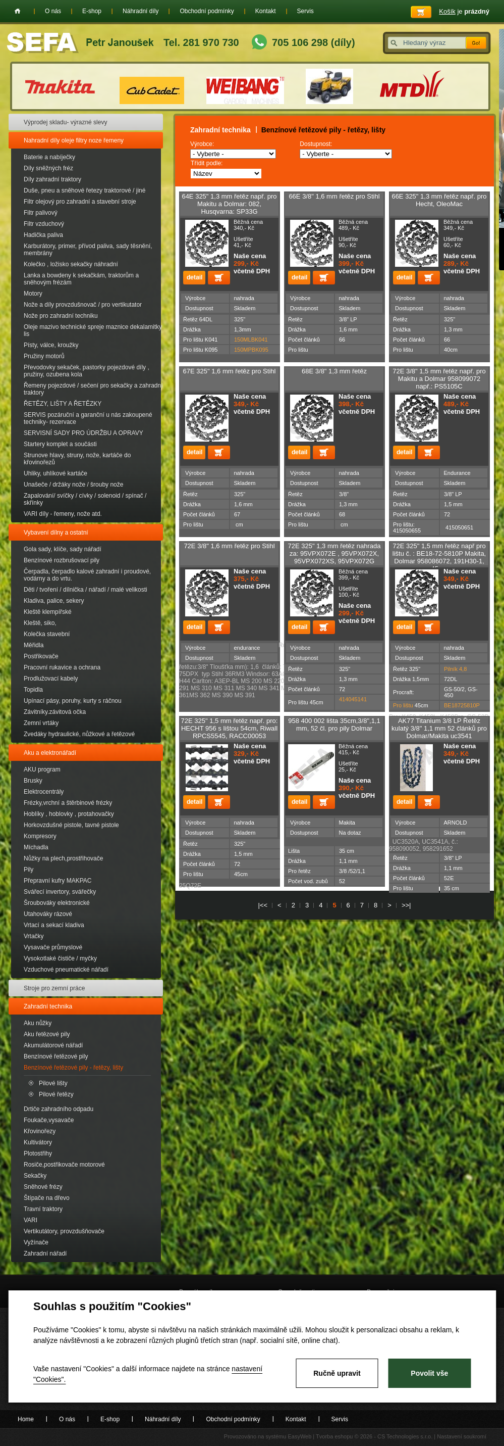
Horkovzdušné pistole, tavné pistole (71, 825)
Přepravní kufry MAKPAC (57, 880)
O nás (53, 11)
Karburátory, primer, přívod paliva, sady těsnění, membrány (88, 250)
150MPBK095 (251, 350)
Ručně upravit (336, 1373)
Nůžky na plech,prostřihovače (63, 858)
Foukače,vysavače (49, 1120)
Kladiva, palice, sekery (54, 600)
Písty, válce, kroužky (51, 345)
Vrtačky (34, 936)
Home (17, 11)
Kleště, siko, (40, 622)
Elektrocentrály (44, 791)
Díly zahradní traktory (52, 179)
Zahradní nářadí (45, 1253)
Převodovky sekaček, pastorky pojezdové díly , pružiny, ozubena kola (86, 371)
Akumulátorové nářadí (53, 1045)
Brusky (33, 780)
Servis (305, 11)
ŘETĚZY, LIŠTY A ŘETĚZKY (62, 403)
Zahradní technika (48, 1006)
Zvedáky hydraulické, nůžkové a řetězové (79, 734)
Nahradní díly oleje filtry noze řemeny (74, 140)
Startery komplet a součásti (60, 444)
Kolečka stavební (47, 634)
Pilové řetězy (56, 1094)
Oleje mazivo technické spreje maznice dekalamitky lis (93, 330)
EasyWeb (299, 1436)
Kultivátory (38, 1142)
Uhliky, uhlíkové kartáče (55, 473)
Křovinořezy (39, 1131)
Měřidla (33, 645)
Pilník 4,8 (455, 669)
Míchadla (36, 847)
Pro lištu (403, 705)
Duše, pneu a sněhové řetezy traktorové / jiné (84, 190)
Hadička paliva (43, 234)
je (464, 11)
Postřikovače (41, 656)
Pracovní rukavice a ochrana (62, 667)
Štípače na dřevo (47, 1197)
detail (194, 277)
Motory (33, 293)
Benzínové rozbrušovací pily (61, 560)
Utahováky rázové (48, 914)
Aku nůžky (37, 1023)
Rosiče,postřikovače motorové (64, 1164)
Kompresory (40, 836)
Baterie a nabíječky (49, 157)
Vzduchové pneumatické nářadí (66, 969)
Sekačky (35, 1175)
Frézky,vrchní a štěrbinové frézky (68, 802)
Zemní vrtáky (41, 723)
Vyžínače (36, 1242)
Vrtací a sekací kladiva (54, 925)
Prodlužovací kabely (51, 678)
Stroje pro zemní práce (54, 988)
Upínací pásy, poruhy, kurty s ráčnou (73, 700)
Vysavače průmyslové (53, 947)
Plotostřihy (38, 1153)
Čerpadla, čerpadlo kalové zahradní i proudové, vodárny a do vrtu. (87, 575)
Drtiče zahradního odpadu (58, 1109)
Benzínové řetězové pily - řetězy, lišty (73, 1067)
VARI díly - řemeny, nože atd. (63, 513)
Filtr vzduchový (44, 223)
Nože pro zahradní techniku (61, 315)
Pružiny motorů (44, 356)
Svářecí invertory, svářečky (60, 891)
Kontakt (265, 11)
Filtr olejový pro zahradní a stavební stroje (80, 201)
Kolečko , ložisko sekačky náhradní (71, 264)
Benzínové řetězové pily (56, 1056)
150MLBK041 (251, 339)
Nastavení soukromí (461, 1436)
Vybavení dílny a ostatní (56, 532)
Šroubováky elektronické (57, 902)
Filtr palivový (41, 212)
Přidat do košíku (219, 277)
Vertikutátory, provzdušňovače (64, 1231)
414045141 (353, 699)
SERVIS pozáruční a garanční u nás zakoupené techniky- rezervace (88, 418)
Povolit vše (429, 1373)
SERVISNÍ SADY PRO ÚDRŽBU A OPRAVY (83, 433)
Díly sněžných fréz (48, 168)
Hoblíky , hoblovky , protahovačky (69, 813)
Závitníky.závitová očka (55, 711)
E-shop (91, 11)
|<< (263, 905)
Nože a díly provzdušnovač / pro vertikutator (83, 304)
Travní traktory (43, 1209)
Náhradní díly (140, 11)
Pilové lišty (53, 1083)
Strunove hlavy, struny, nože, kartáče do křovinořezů (77, 459)
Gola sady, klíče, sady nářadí (62, 549)
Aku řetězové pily (47, 1034)
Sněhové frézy (43, 1186)
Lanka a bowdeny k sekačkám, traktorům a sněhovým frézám (81, 279)
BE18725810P (462, 705)
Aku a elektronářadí (50, 752)
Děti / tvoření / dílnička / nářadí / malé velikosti (85, 589)
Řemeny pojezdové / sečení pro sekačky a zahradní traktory (93, 389)
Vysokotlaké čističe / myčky (60, 958)
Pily (28, 869)
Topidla (33, 689)
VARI (30, 1220)
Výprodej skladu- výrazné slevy (65, 122)
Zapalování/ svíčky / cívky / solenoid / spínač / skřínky (85, 499)
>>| (406, 905)
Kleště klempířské (48, 611)
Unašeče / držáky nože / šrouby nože (73, 484)
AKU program (42, 769)
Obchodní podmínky (207, 11)
